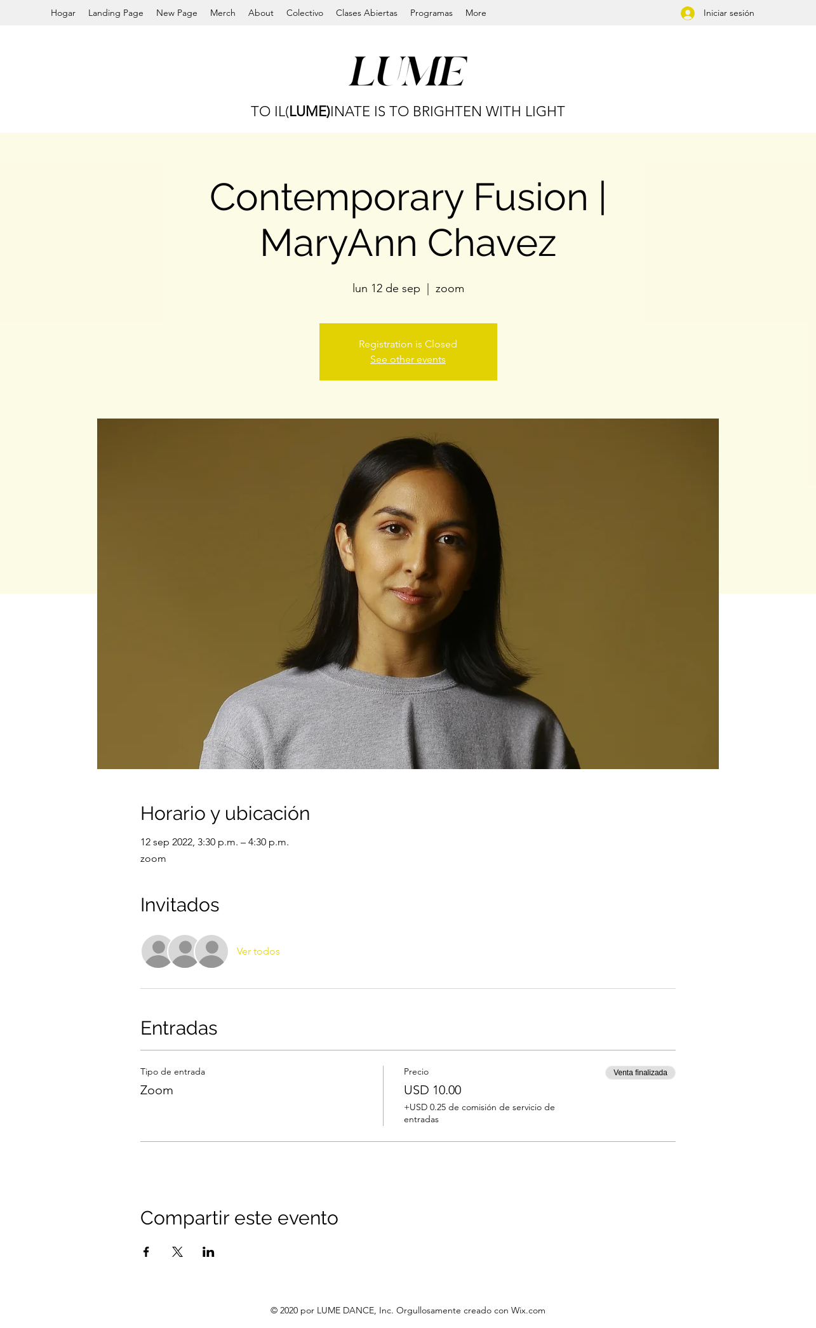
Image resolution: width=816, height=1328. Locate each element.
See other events (408, 359)
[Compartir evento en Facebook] (146, 1252)
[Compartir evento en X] (177, 1252)
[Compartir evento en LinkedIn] (209, 1252)
